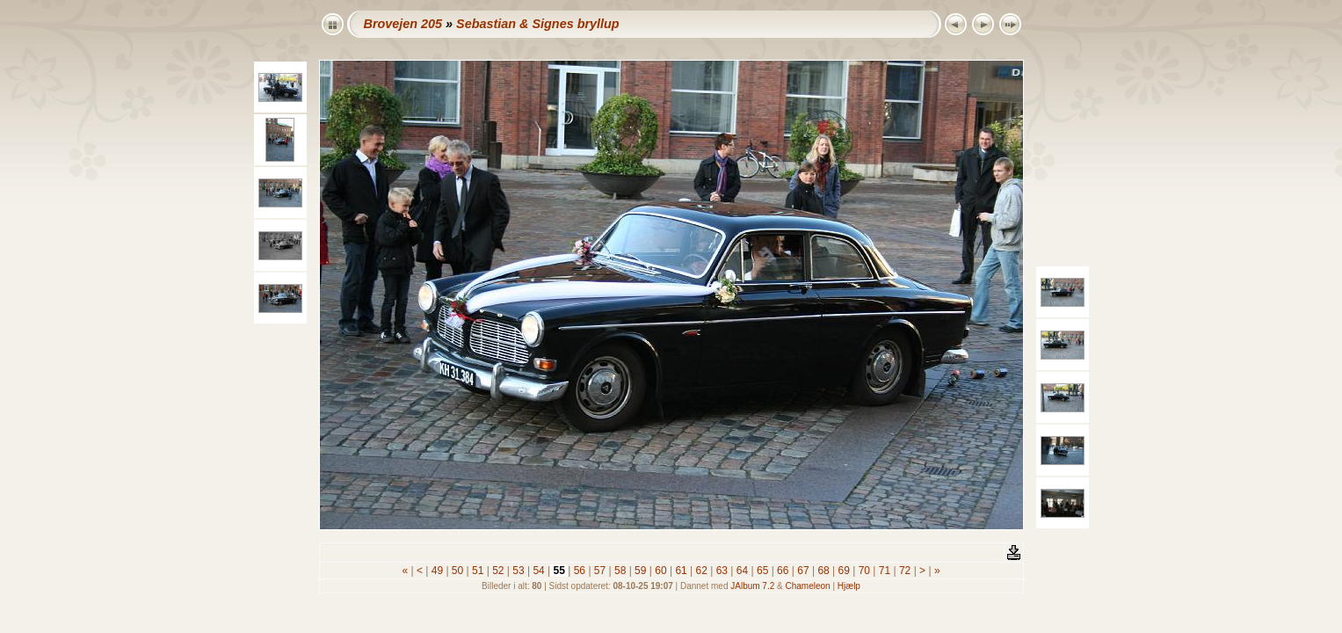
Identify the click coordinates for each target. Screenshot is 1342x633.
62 (701, 570)
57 (600, 570)
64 (742, 570)
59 (640, 570)
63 (721, 570)
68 (823, 570)
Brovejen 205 (403, 24)
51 (478, 570)
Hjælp (849, 586)
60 (661, 570)
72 (905, 570)
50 (458, 570)
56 (579, 570)
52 (498, 570)
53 (518, 570)
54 (539, 570)
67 (803, 570)
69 (843, 570)
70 (864, 570)
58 (620, 570)
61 (681, 570)
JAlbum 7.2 (752, 586)
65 (763, 570)
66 (783, 570)
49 (437, 570)
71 (884, 570)
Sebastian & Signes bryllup (538, 24)
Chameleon (808, 586)
